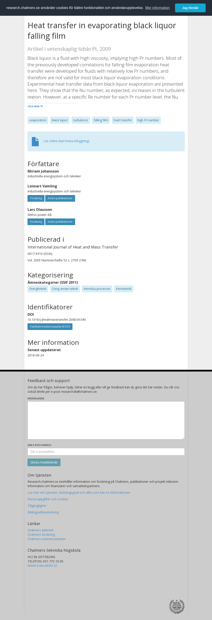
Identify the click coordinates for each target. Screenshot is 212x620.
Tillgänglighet (37, 506)
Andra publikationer (60, 198)
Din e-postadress (39, 445)
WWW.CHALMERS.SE (42, 566)
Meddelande (36, 398)
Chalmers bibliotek (41, 530)
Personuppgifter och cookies (48, 499)
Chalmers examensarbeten (47, 539)
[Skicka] (44, 462)
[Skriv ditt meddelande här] (106, 420)
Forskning (36, 198)
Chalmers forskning (41, 534)
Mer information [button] (157, 8)
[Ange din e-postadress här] (106, 451)
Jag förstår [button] (190, 8)
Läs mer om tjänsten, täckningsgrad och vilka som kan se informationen (79, 492)
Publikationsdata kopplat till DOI (50, 326)
